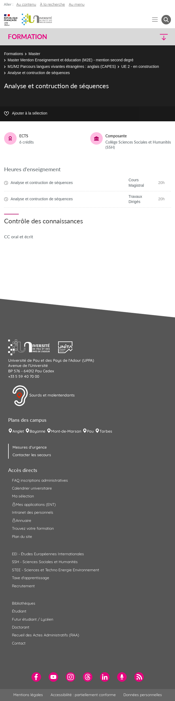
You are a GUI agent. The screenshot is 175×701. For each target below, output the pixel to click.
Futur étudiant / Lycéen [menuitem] (32, 619)
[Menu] (155, 19)
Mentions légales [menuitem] (28, 694)
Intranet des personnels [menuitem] (32, 512)
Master (34, 54)
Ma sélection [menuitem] (23, 496)
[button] (151, 36)
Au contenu (26, 4)
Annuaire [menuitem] (21, 520)
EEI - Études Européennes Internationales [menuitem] (48, 553)
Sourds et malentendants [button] (43, 396)
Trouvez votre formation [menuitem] (33, 528)
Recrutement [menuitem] (23, 585)
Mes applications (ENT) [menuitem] (34, 504)
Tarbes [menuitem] (105, 431)
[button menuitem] (166, 19)
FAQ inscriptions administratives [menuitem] (40, 480)
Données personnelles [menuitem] (142, 694)
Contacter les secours (31, 454)
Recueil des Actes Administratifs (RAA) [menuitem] (45, 635)
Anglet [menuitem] (18, 431)
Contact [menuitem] (19, 643)
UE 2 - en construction (140, 66)
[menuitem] (36, 677)
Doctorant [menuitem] (20, 627)
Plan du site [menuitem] (22, 536)
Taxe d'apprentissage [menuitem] (30, 577)
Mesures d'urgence (29, 447)
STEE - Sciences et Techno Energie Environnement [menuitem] (55, 569)
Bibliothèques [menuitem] (23, 603)
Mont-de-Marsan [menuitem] (66, 431)
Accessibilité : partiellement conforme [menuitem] (83, 694)
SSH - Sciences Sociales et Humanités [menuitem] (45, 561)
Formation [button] (27, 36)
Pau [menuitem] (90, 431)
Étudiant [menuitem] (19, 611)
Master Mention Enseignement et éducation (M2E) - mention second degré (70, 60)
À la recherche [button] (52, 4)
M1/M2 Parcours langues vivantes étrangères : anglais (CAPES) (62, 66)
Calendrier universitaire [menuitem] (32, 488)
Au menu (77, 4)
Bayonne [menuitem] (37, 431)
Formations (13, 54)
